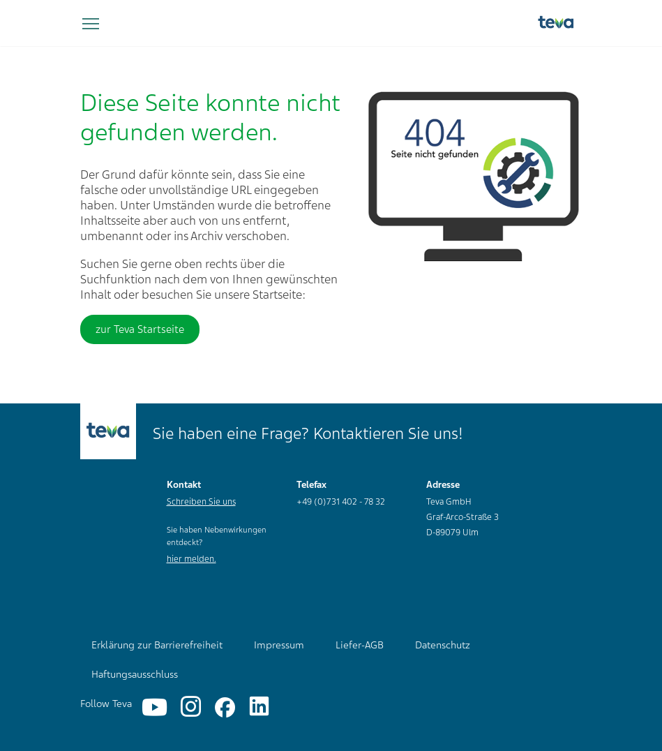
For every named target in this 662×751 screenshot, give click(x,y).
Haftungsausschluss (134, 674)
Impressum (279, 645)
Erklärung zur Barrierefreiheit (157, 645)
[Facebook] (225, 707)
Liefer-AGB (360, 645)
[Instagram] (191, 707)
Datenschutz (442, 645)
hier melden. (191, 559)
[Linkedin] (259, 707)
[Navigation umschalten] (90, 24)
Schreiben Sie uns (201, 501)
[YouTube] (154, 707)
